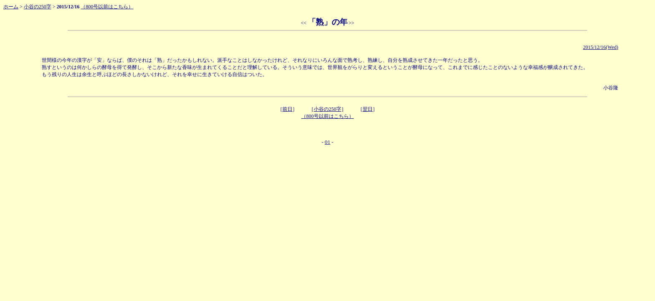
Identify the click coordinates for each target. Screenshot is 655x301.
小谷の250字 (37, 7)
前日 (287, 109)
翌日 (368, 109)
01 (327, 142)
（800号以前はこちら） (107, 7)
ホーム (10, 7)
